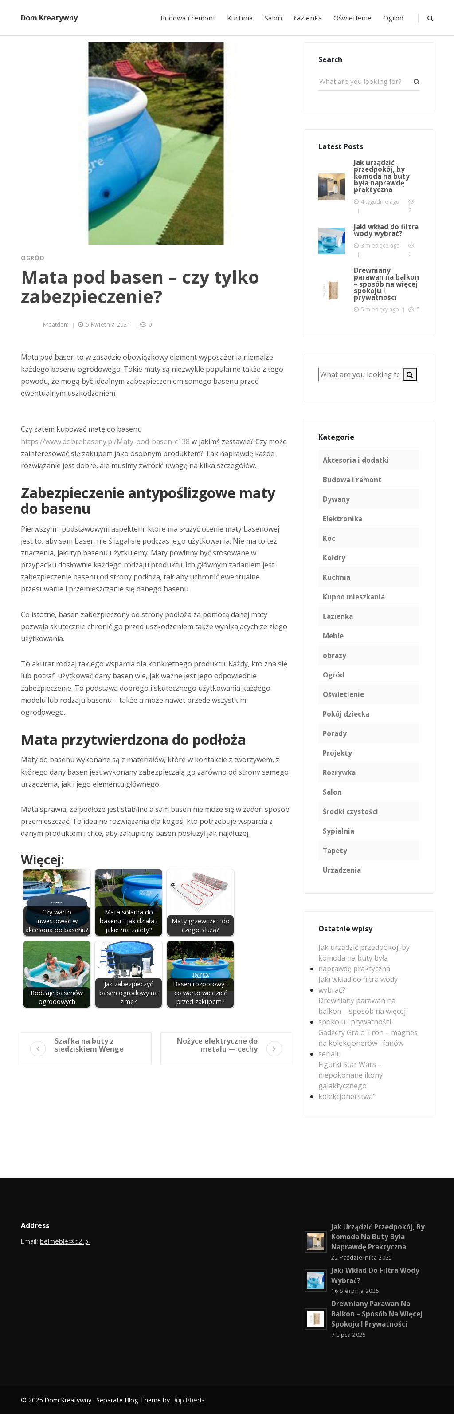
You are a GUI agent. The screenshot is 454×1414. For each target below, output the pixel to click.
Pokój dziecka (346, 713)
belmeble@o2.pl (65, 1241)
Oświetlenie (352, 17)
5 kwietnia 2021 (108, 324)
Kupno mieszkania (354, 596)
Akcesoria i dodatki (356, 460)
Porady (335, 733)
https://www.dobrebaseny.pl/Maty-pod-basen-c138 (105, 441)
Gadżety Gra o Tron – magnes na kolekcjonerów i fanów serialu (368, 1043)
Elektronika (342, 518)
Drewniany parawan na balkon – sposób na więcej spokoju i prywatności (362, 1011)
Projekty (337, 752)
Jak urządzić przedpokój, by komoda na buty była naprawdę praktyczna (364, 957)
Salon (273, 17)
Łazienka (308, 17)
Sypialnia (338, 831)
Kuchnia (240, 17)
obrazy (334, 655)
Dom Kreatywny (49, 18)
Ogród (393, 17)
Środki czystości (350, 811)
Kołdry (334, 557)
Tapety (335, 850)
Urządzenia (342, 870)
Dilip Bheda (188, 1400)
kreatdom (56, 324)
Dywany (336, 499)
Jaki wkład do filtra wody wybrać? (358, 984)
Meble (333, 635)
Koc (329, 538)
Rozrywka (339, 772)
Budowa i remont (187, 17)
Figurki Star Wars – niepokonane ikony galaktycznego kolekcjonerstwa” (350, 1080)
